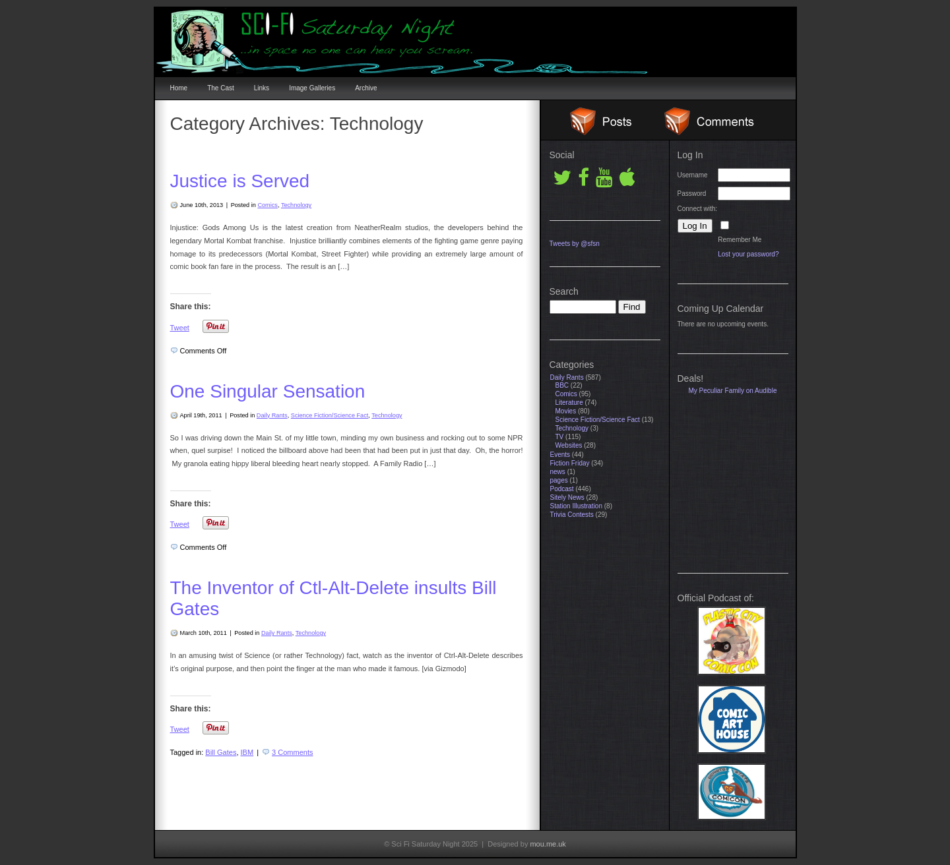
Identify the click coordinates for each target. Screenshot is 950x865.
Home (179, 88)
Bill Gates (220, 752)
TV (559, 436)
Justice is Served (240, 181)
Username (693, 175)
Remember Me (739, 239)
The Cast (220, 88)
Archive (366, 88)
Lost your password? (748, 254)
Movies (566, 411)
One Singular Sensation (267, 391)
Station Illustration (576, 506)
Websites (569, 445)
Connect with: (698, 208)
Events (560, 454)
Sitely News (567, 497)
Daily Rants (272, 415)
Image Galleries (312, 88)
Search (564, 291)
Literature (569, 402)
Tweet (179, 328)
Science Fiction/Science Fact (330, 415)
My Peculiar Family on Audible (733, 390)
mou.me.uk (547, 844)
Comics (267, 205)
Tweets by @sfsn (575, 243)
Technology (296, 205)
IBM (247, 752)
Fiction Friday (570, 463)
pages (559, 480)
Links (261, 88)
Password (692, 193)
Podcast (562, 488)
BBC (562, 385)
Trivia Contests (572, 514)
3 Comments (292, 752)
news (557, 471)
